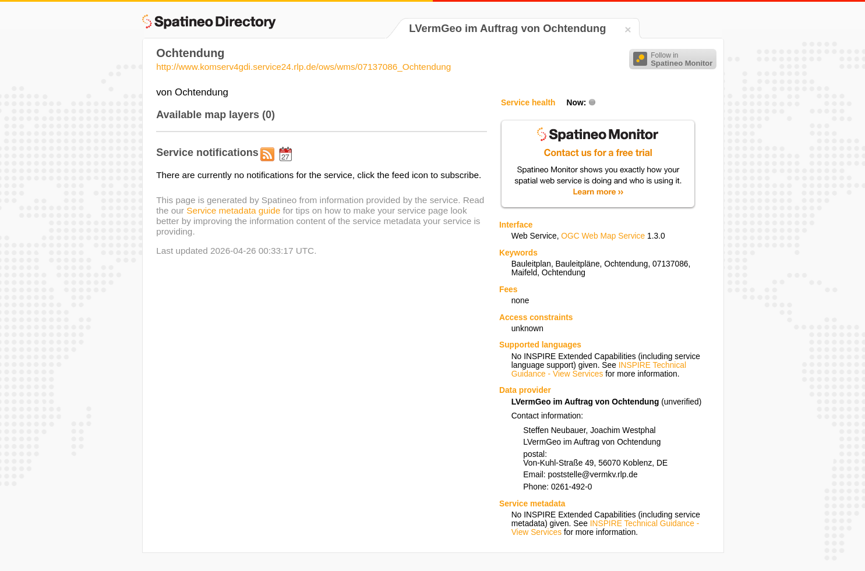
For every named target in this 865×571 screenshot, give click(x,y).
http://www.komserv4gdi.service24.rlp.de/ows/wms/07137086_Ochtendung (303, 67)
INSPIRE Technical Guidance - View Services (598, 369)
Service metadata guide (233, 210)
